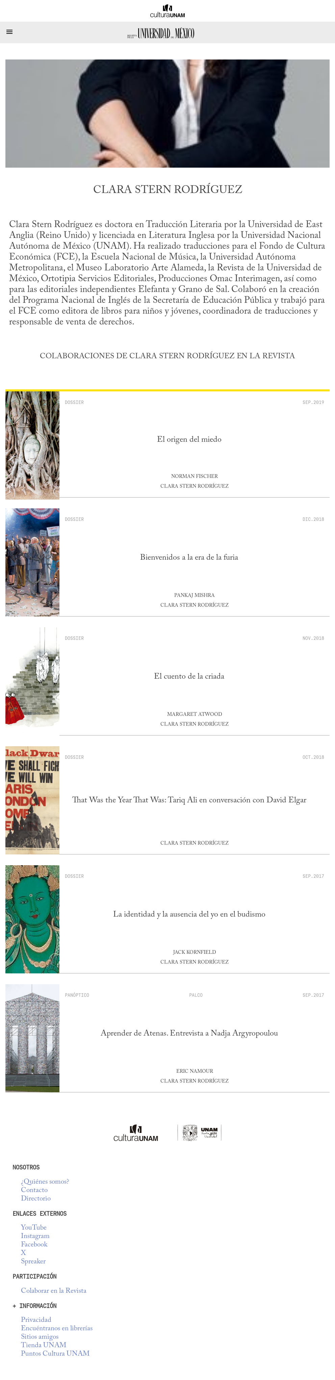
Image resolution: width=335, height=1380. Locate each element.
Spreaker (33, 1261)
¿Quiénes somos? (45, 1182)
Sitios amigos (39, 1337)
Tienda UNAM (43, 1345)
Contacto (34, 1190)
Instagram (35, 1236)
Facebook (34, 1245)
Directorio (36, 1199)
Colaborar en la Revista (53, 1291)
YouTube (34, 1228)
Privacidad (36, 1320)
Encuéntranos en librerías (57, 1328)
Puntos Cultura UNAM (55, 1354)
